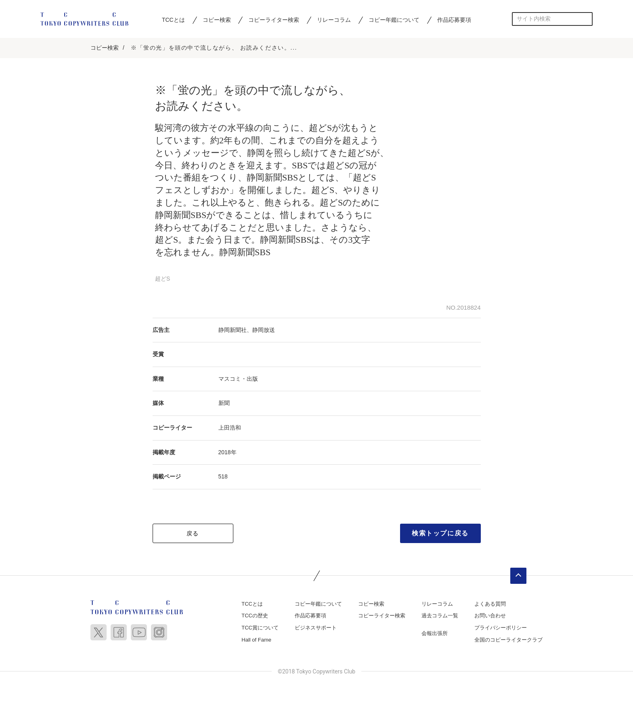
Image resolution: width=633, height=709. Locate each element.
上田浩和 (229, 428)
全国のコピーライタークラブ (508, 640)
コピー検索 (217, 20)
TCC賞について (260, 628)
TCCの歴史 (254, 616)
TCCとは (173, 20)
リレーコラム (334, 20)
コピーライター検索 (273, 20)
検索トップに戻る (440, 534)
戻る (193, 534)
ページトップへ (518, 576)
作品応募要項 (454, 20)
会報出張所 (434, 634)
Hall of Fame (256, 640)
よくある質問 (490, 605)
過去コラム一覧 (439, 616)
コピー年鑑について (394, 20)
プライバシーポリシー (500, 628)
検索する (586, 18)
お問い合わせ (490, 616)
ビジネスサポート (316, 628)
